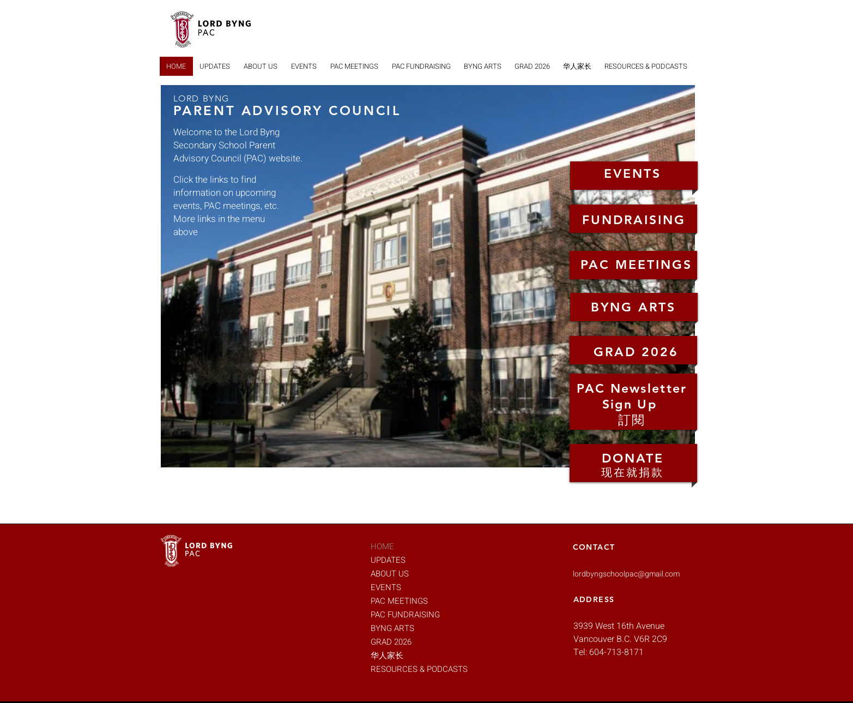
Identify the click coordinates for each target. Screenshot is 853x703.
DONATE (633, 458)
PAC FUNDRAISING (405, 615)
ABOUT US (390, 574)
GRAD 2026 (391, 642)
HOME (382, 546)
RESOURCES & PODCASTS (409, 669)
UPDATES (388, 560)
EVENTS (386, 587)
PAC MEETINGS (399, 601)
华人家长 (387, 656)
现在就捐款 (632, 472)
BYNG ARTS (392, 628)
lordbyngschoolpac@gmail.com (626, 574)
